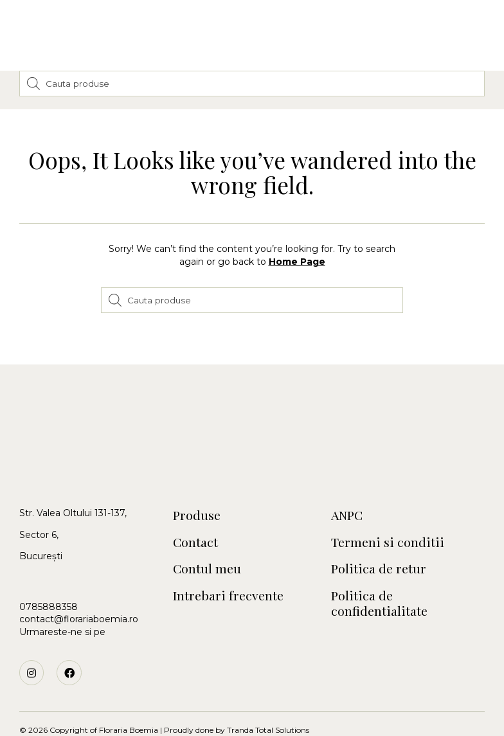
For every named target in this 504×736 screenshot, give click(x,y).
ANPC (348, 495)
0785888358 (48, 586)
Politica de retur (378, 549)
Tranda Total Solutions (268, 709)
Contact (196, 522)
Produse (197, 495)
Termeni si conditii (387, 522)
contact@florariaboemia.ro (78, 598)
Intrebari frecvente (227, 576)
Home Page (297, 241)
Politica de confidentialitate (380, 584)
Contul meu (207, 549)
